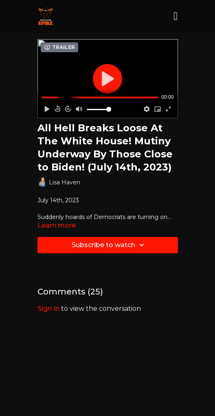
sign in (48, 308)
